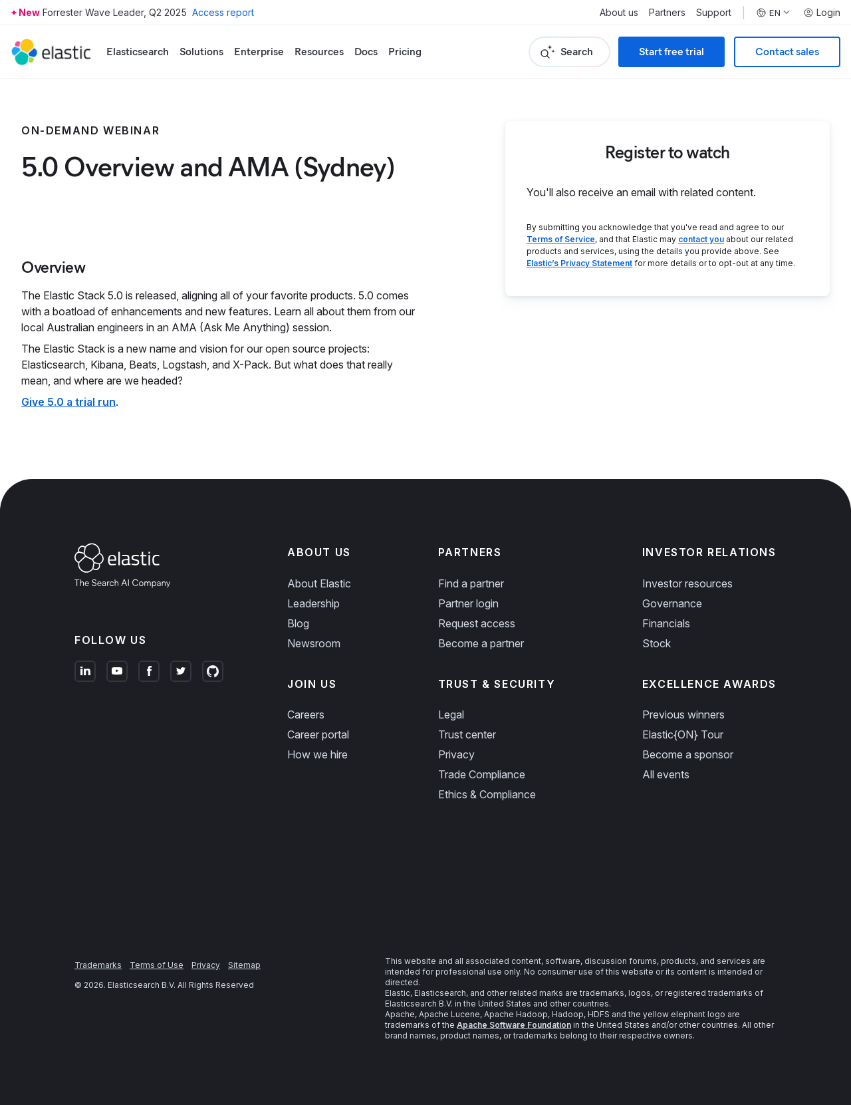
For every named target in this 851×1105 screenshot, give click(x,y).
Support (713, 12)
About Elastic (319, 583)
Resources (319, 51)
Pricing (405, 51)
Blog (298, 623)
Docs (366, 51)
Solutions (201, 51)
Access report (223, 12)
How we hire (317, 754)
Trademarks (98, 965)
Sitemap (244, 965)
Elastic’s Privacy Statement (579, 263)
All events (665, 774)
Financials (666, 623)
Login (821, 12)
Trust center (467, 734)
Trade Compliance (481, 774)
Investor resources (687, 583)
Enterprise (259, 51)
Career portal (318, 734)
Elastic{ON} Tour (682, 734)
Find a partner (471, 583)
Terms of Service (561, 239)
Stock (656, 643)
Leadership (313, 603)
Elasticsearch (137, 51)
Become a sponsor (687, 754)
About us (619, 12)
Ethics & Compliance (487, 794)
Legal (451, 714)
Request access (476, 623)
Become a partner (481, 643)
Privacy (456, 754)
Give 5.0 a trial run (68, 401)
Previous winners (683, 714)
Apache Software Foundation (514, 1025)
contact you (701, 239)
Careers (305, 714)
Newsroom (313, 643)
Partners (667, 12)
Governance (672, 603)
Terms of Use (156, 965)
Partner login (468, 603)
